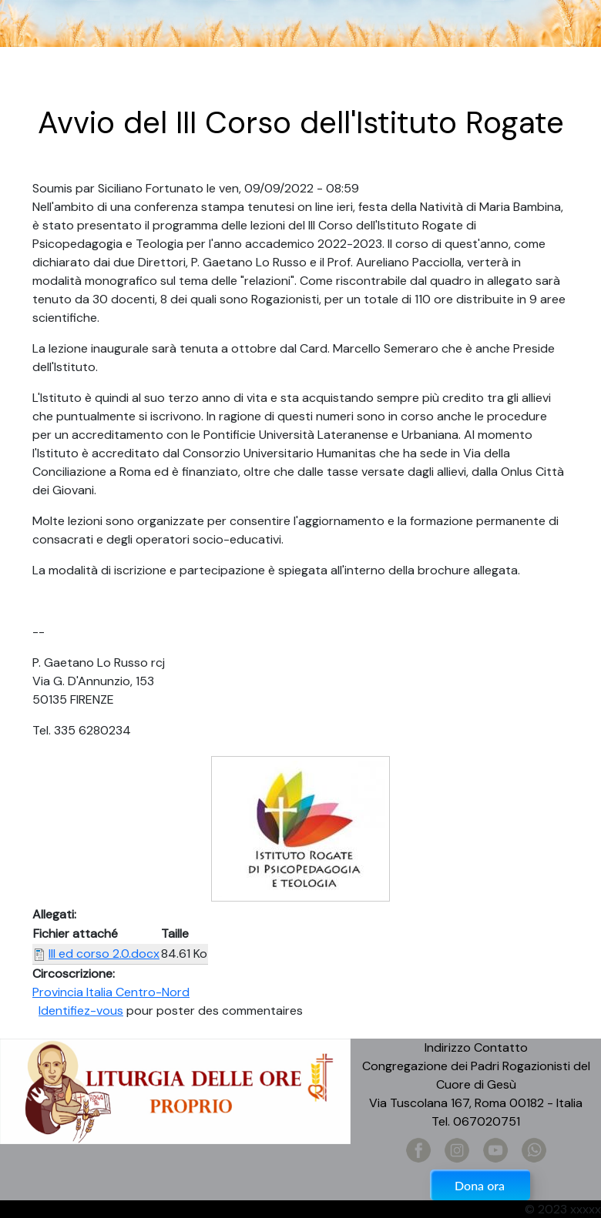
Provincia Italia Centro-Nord (111, 992)
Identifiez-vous (81, 1010)
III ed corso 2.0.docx (104, 953)
